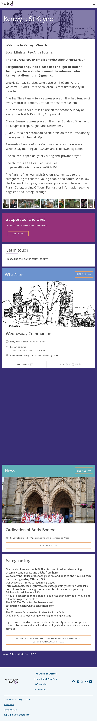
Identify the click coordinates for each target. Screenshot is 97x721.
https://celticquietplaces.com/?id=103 (31, 167)
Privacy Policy (9, 704)
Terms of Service (10, 710)
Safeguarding (41, 684)
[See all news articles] (84, 470)
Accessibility (40, 689)
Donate (18, 233)
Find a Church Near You (45, 679)
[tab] (24, 364)
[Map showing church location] (48, 416)
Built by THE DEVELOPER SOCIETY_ (17, 715)
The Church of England (45, 673)
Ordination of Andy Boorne (30, 529)
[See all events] (84, 274)
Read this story (48, 545)
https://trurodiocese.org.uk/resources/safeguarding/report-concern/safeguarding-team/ (49, 640)
